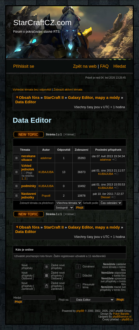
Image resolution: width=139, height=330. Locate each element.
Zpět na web (85, 66)
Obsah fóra (29, 97)
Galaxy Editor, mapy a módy (94, 97)
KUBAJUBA (46, 172)
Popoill (46, 195)
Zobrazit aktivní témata (67, 89)
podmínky (28, 186)
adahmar (46, 158)
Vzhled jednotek (27, 167)
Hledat (119, 66)
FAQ (104, 66)
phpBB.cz (127, 319)
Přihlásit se (23, 66)
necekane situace (28, 158)
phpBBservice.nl (122, 316)
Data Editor (25, 102)
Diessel (105, 197)
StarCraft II (54, 97)
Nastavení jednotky (28, 195)
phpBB (80, 311)
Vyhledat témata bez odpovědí (32, 89)
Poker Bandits (121, 313)
